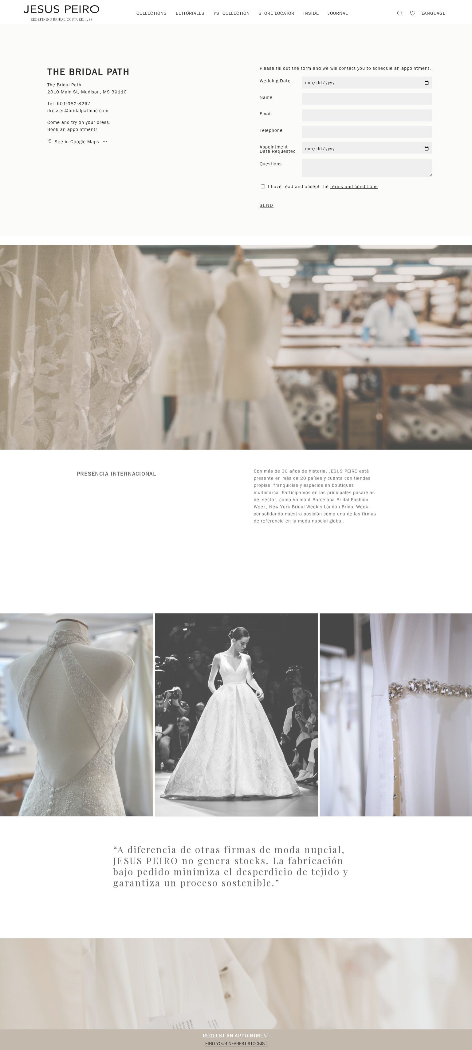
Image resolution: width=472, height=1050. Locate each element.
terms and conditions (354, 187)
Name (266, 97)
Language (434, 13)
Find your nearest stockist (236, 1043)
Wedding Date (275, 81)
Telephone (271, 130)
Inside (311, 13)
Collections (151, 13)
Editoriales (190, 13)
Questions (271, 164)
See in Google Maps (74, 142)
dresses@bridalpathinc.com (77, 111)
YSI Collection (232, 13)
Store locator (276, 13)
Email (266, 114)
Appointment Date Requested (278, 149)
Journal (338, 13)
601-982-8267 (74, 104)
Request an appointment (236, 1035)
